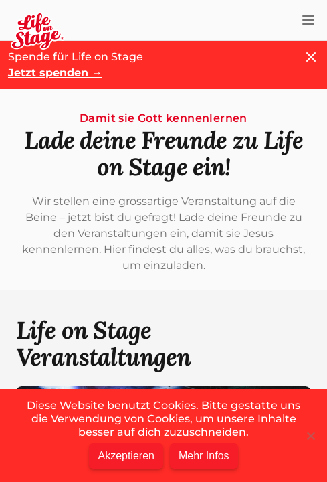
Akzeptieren (126, 455)
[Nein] (310, 436)
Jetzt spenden (55, 72)
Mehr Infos (204, 455)
